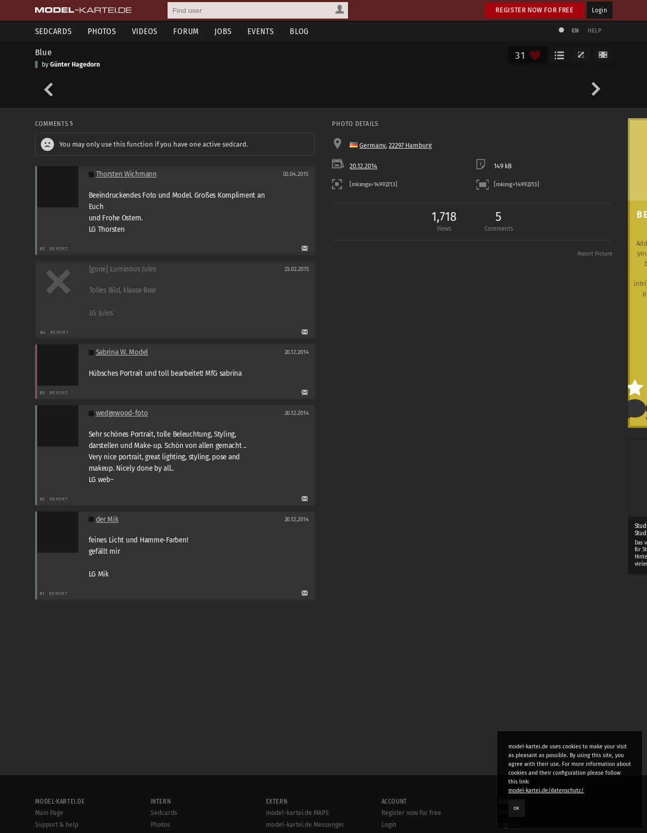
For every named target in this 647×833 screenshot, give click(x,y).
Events (260, 31)
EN (575, 30)
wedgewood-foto (122, 413)
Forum (186, 31)
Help (595, 30)
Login (599, 10)
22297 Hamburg (410, 145)
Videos (145, 31)
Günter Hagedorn (75, 64)
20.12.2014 (363, 166)
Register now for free (534, 10)
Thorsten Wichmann (126, 174)
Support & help (56, 824)
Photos (102, 31)
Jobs (223, 31)
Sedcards (53, 31)
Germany (372, 145)
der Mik (107, 519)
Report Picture (594, 254)
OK (516, 808)
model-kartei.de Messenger (305, 824)
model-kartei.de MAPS (297, 812)
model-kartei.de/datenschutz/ (546, 790)
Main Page (49, 812)
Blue (43, 52)
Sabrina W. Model (122, 352)
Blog (299, 31)
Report (59, 248)
